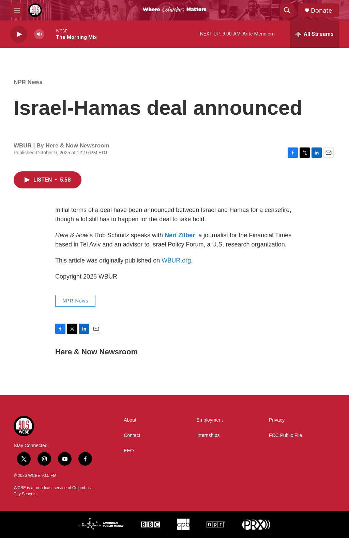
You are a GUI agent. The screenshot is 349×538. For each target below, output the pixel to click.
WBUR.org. (177, 260)
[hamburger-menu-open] (16, 10)
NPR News (28, 82)
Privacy (277, 420)
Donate (321, 10)
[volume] (39, 34)
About (130, 420)
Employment (209, 420)
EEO (129, 450)
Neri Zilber (180, 235)
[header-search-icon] (287, 10)
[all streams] (314, 34)
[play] (18, 34)
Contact (132, 435)
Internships (207, 435)
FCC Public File (285, 435)
